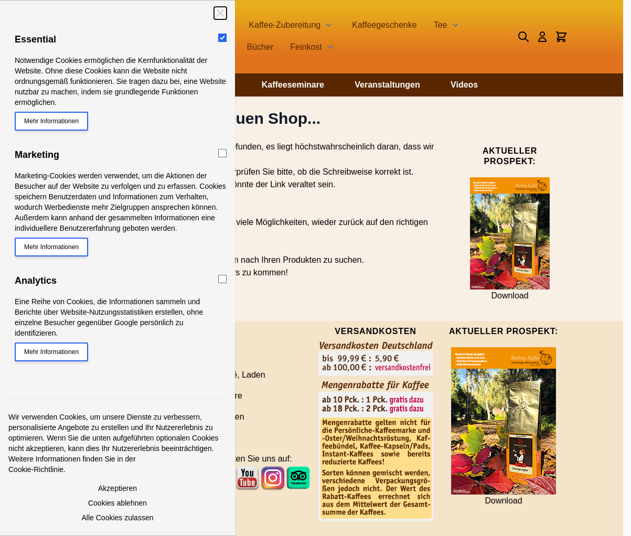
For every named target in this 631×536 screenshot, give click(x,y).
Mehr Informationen (51, 121)
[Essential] (222, 38)
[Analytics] (222, 279)
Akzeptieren (117, 488)
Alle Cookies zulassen (118, 517)
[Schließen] (220, 13)
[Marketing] (222, 153)
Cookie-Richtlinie (35, 469)
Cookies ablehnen (117, 503)
